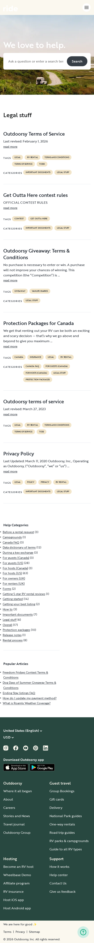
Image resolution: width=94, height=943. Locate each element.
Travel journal (14, 824)
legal (17, 157)
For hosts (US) (12, 573)
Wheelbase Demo (17, 874)
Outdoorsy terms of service (33, 401)
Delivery (55, 807)
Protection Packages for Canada (38, 323)
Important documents (38, 172)
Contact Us (57, 883)
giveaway (19, 291)
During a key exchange (18, 552)
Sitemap (34, 932)
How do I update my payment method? (30, 698)
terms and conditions (57, 157)
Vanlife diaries (40, 291)
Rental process (13, 640)
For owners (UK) (14, 578)
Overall (7, 625)
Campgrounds (12, 537)
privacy (45, 482)
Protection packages (38, 379)
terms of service (23, 164)
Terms (7, 932)
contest (19, 218)
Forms (7, 588)
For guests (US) (13, 563)
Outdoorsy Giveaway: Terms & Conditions (36, 254)
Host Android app (17, 908)
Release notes (12, 635)
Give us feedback (62, 891)
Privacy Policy (18, 453)
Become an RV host (18, 866)
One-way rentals (62, 824)
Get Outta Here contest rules (35, 195)
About (8, 799)
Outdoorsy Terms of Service (34, 133)
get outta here (38, 218)
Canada (18, 357)
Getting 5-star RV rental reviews (24, 594)
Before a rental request (18, 532)
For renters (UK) (14, 583)
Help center (58, 874)
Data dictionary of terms (19, 547)
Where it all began (17, 790)
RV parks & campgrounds (69, 840)
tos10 (42, 164)
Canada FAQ (32, 366)
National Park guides (65, 815)
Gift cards (56, 799)
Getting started (13, 599)
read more (10, 146)
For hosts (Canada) (36, 373)
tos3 (41, 431)
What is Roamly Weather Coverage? (27, 703)
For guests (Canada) (56, 366)
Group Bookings (61, 790)
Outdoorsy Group (16, 832)
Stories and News (16, 815)
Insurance (35, 357)
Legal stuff (63, 172)
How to (8, 609)
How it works (59, 866)
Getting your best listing (19, 604)
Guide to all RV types (65, 849)
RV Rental (32, 157)
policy (30, 482)
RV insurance (13, 891)
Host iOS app (13, 899)
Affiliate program (16, 883)
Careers (9, 807)
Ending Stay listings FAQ (19, 693)
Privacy (20, 932)
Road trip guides (62, 832)
